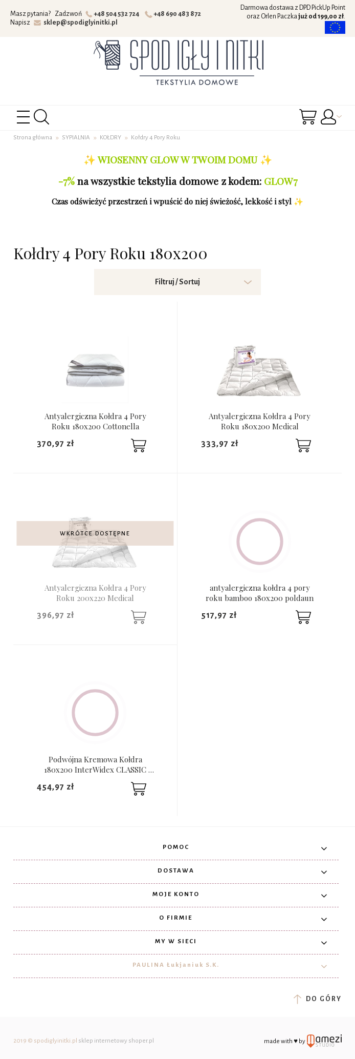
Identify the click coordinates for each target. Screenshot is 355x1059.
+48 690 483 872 (174, 13)
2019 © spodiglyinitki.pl (45, 1040)
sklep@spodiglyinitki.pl (76, 22)
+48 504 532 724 (113, 13)
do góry (317, 999)
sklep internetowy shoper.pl (116, 1040)
